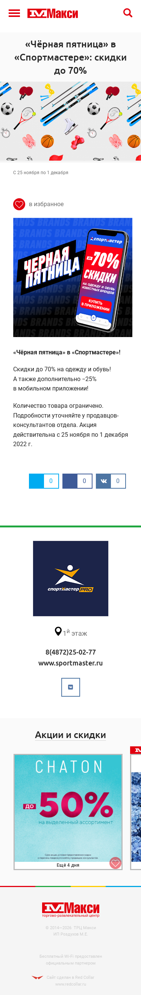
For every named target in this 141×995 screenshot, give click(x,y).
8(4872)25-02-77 (70, 652)
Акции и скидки (70, 734)
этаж (70, 632)
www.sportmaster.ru (70, 663)
